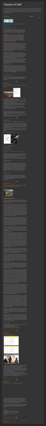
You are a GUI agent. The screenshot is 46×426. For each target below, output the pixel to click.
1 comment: (14, 417)
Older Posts (24, 420)
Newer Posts (5, 420)
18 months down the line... (10, 334)
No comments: (14, 81)
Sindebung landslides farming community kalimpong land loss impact (13, 418)
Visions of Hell (12, 4)
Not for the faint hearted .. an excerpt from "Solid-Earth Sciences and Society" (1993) (15, 186)
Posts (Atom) (8, 421)
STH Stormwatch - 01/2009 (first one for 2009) (14, 121)
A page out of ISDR (8, 17)
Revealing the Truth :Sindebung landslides (13, 383)
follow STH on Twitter (39, 17)
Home (15, 420)
